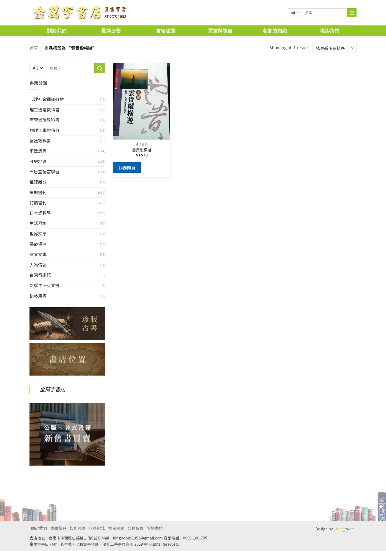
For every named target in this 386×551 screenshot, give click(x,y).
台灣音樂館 (40, 275)
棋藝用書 (38, 296)
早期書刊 (38, 192)
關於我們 (56, 30)
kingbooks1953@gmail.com (138, 538)
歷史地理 (38, 161)
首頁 (33, 48)
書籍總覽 (166, 30)
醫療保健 (38, 244)
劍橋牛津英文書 (44, 285)
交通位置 (136, 528)
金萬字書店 (52, 389)
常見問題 (116, 528)
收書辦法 (97, 528)
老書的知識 (274, 30)
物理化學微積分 (44, 130)
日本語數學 (40, 213)
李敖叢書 (38, 151)
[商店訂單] (335, 48)
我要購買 (127, 167)
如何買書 (78, 528)
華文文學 (38, 254)
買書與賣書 (220, 30)
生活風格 (38, 223)
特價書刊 (38, 202)
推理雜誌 (38, 182)
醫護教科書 (40, 140)
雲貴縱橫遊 (141, 149)
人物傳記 (38, 264)
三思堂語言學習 (44, 171)
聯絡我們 (329, 30)
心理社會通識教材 (46, 99)
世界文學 (38, 233)
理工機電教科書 (44, 109)
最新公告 (111, 30)
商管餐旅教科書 (44, 120)
